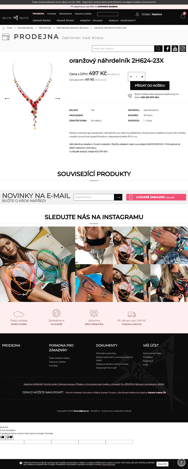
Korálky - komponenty (122, 21)
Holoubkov (87, 383)
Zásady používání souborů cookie (112, 355)
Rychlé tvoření (51, 375)
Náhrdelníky (45, 28)
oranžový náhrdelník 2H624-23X (110, 28)
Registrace (157, 14)
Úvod (9, 28)
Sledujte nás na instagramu (94, 208)
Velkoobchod (65, 13)
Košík (145, 356)
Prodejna (59, 37)
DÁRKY (161, 375)
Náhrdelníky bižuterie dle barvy (73, 28)
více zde (170, 188)
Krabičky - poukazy (91, 21)
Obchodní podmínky (106, 344)
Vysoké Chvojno (108, 383)
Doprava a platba (83, 13)
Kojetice (143, 383)
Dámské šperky (42, 21)
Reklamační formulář (106, 359)
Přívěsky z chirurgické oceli (89, 375)
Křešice (96, 383)
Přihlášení (148, 348)
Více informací (108, 464)
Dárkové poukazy (66, 375)
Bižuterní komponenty (146, 375)
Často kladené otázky (59, 349)
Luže (118, 383)
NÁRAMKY (38, 375)
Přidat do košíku (166, 76)
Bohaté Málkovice (130, 383)
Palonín (69, 383)
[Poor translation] (9, 428)
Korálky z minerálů (111, 375)
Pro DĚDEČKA (128, 375)
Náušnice (28, 375)
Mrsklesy (77, 383)
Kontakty (51, 13)
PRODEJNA (38, 13)
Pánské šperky (65, 21)
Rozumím (162, 464)
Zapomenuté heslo (152, 344)
